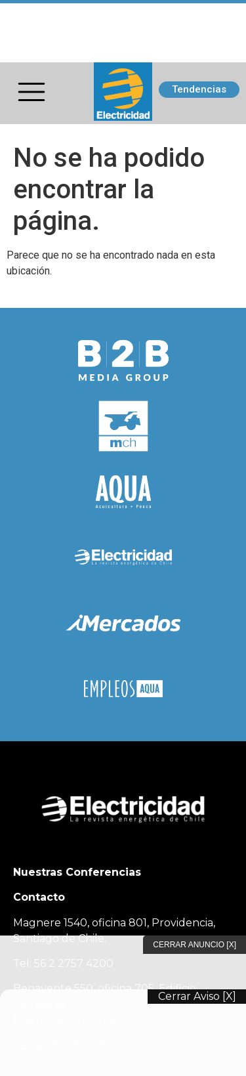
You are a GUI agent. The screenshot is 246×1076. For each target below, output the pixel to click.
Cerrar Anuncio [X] (194, 944)
